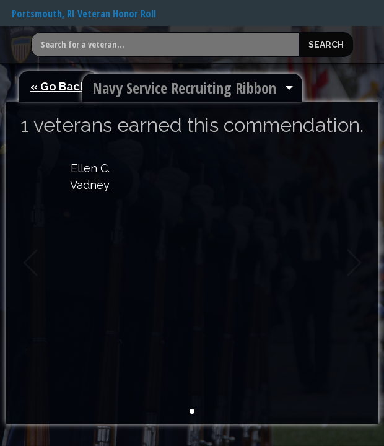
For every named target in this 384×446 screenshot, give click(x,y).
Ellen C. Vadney (90, 176)
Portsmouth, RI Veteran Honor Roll (84, 13)
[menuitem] (192, 88)
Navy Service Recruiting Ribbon (184, 87)
